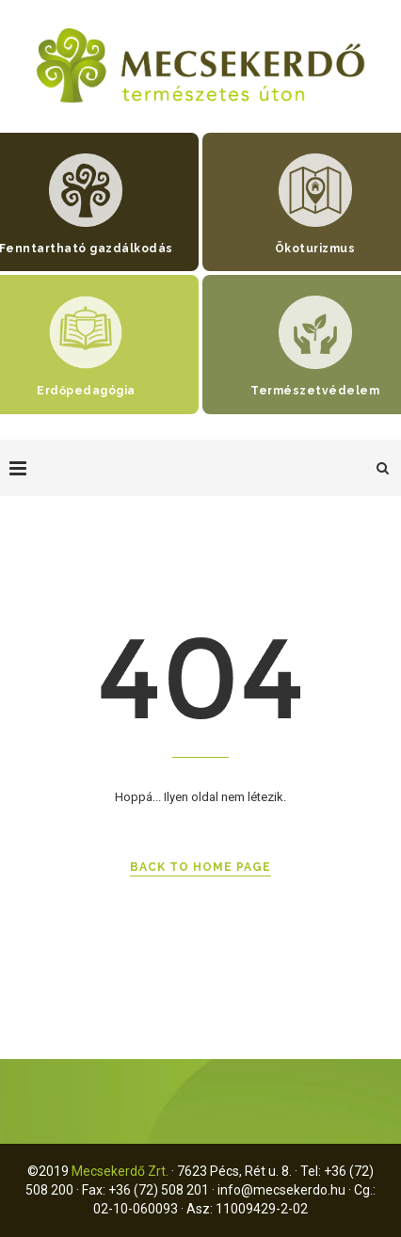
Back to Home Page (200, 867)
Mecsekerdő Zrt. (120, 1171)
